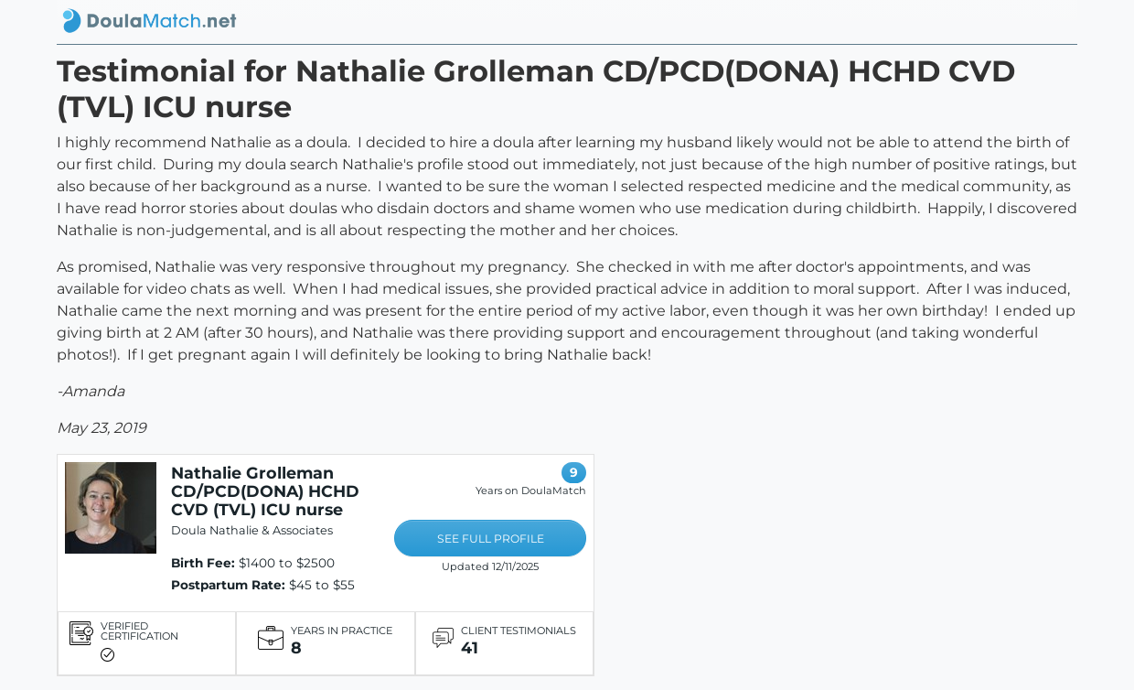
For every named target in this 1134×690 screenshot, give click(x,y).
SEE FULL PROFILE (490, 538)
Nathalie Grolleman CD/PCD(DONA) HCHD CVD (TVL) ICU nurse (265, 491)
